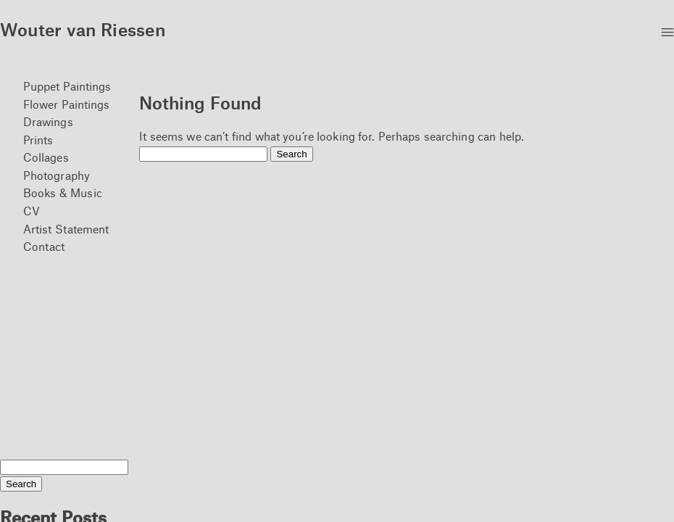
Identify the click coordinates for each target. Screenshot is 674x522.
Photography (56, 175)
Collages (46, 157)
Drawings (48, 121)
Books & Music (62, 192)
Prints (38, 139)
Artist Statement (66, 229)
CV (31, 211)
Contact (44, 246)
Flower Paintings (66, 104)
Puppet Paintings (67, 86)
